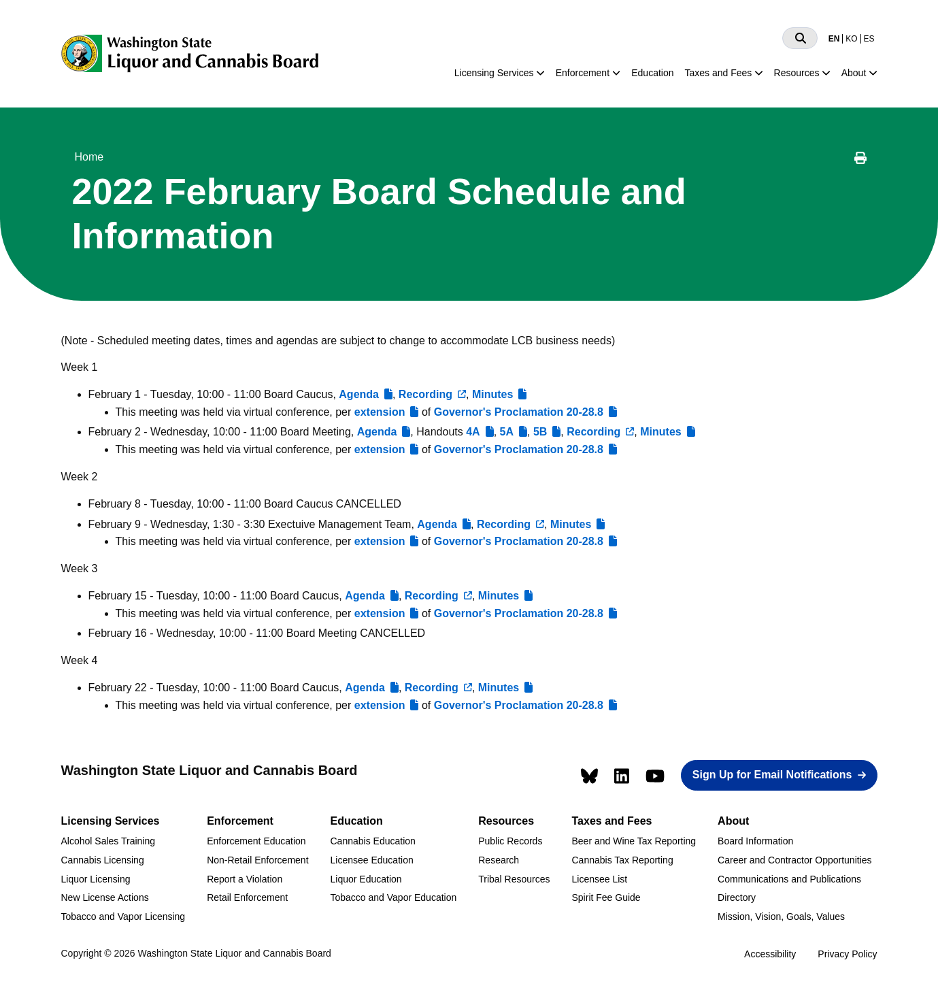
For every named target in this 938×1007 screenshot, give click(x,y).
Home (89, 157)
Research (498, 860)
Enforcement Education (256, 841)
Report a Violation (244, 879)
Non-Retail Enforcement (257, 860)
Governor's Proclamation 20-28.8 (518, 412)
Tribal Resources (514, 879)
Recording (425, 394)
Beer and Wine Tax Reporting (634, 841)
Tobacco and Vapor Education (394, 897)
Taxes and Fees (718, 72)
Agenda (359, 394)
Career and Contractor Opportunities (794, 860)
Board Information (755, 841)
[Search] (800, 38)
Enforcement (582, 72)
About (854, 72)
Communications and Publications (789, 879)
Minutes (492, 394)
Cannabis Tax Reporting (622, 860)
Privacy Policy (847, 953)
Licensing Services (494, 72)
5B (540, 432)
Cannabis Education (373, 841)
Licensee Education (372, 860)
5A (507, 432)
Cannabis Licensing (102, 860)
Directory (737, 897)
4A (473, 432)
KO (851, 39)
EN (834, 39)
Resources (797, 72)
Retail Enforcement (247, 897)
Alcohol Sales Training (108, 841)
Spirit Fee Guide (606, 897)
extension (379, 412)
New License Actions (105, 897)
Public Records (510, 841)
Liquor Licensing (96, 879)
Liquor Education (366, 879)
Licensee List (600, 879)
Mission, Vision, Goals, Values (781, 916)
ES (868, 39)
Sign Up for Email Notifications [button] (772, 774)
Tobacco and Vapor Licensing (123, 916)
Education (652, 72)
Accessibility (770, 953)
